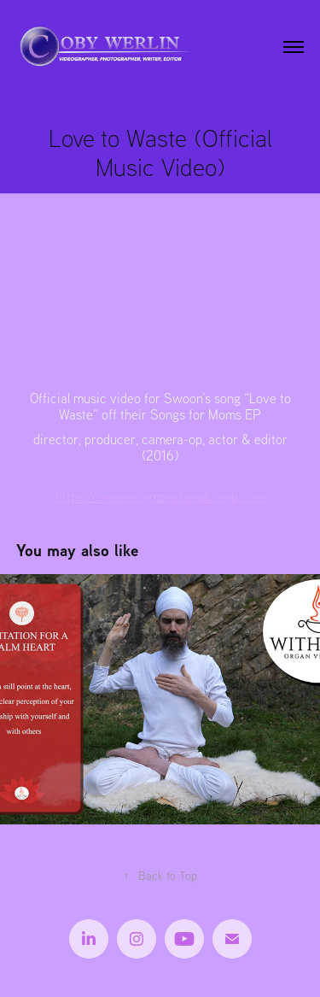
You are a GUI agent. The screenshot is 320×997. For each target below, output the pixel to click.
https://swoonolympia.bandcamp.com (160, 496)
